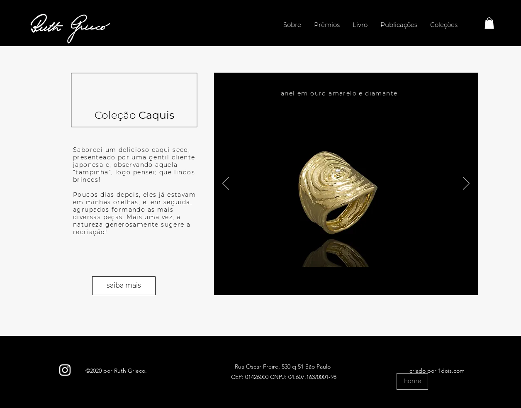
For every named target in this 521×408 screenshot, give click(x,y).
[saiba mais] (124, 285)
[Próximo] (466, 184)
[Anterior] (225, 184)
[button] (489, 23)
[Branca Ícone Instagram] (65, 370)
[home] (412, 381)
